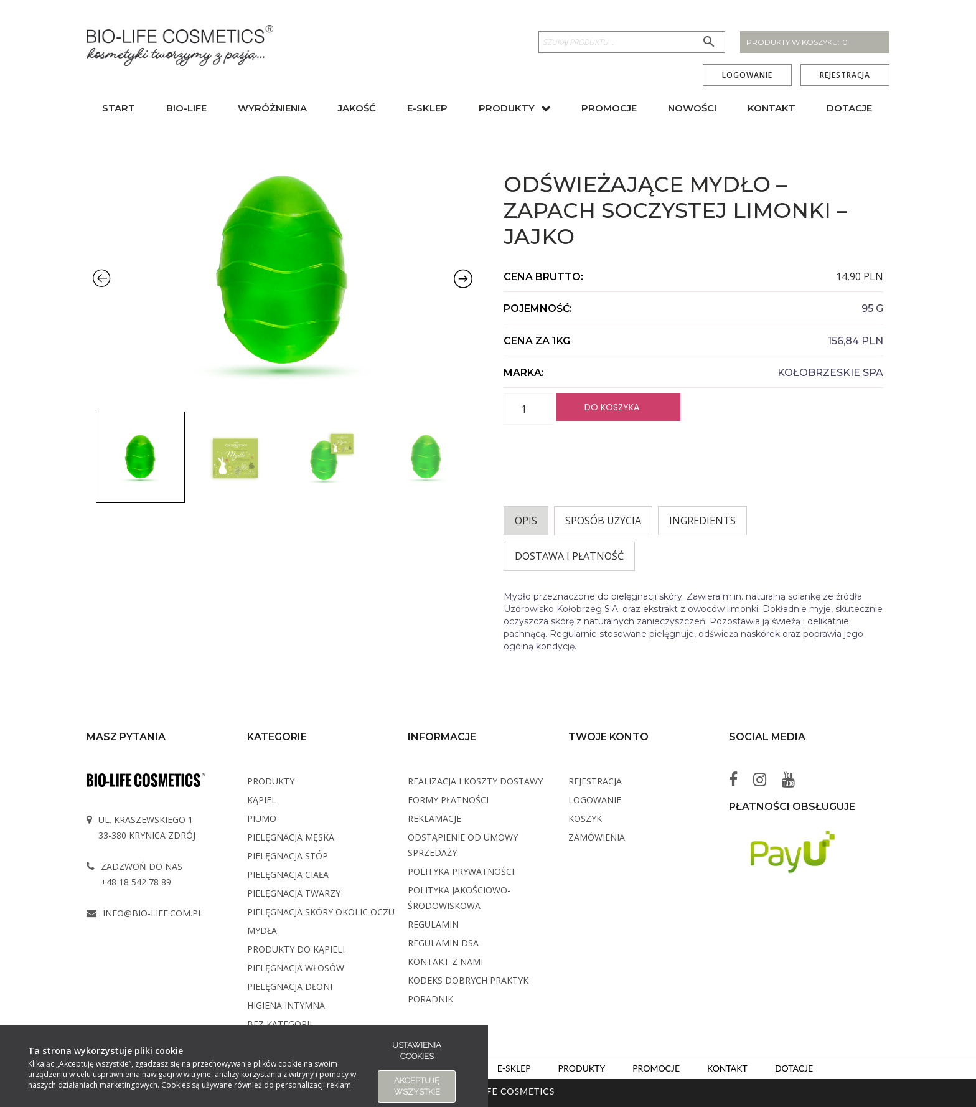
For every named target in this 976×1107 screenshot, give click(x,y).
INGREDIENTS (702, 520)
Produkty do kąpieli (296, 949)
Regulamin (433, 924)
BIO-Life (186, 108)
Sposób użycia (603, 520)
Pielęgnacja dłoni (289, 986)
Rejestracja (845, 75)
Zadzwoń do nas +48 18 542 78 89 (141, 874)
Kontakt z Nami (445, 962)
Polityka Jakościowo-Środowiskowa (459, 898)
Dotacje (849, 108)
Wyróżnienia (272, 108)
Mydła (262, 930)
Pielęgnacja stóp (287, 856)
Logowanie (747, 75)
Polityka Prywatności (461, 871)
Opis (526, 520)
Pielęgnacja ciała (288, 874)
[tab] (526, 520)
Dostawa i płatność (569, 556)
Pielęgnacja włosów (295, 968)
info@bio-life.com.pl (153, 913)
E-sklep (427, 108)
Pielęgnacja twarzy (293, 893)
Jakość (357, 108)
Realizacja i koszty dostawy (475, 781)
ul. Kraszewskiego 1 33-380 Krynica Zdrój (146, 827)
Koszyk (585, 818)
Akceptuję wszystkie (417, 1086)
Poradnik (430, 999)
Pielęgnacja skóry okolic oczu (321, 912)
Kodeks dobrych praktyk (468, 980)
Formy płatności (448, 800)
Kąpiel (261, 800)
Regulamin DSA (443, 943)
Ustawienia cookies (416, 1050)
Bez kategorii (279, 1024)
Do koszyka (611, 407)
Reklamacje (434, 818)
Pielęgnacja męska (290, 837)
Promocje (609, 108)
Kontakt (771, 108)
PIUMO (261, 818)
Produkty (507, 108)
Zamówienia (596, 837)
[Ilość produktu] (528, 409)
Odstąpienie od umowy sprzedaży (463, 845)
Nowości (692, 108)
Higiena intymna (286, 1005)
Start (118, 108)
